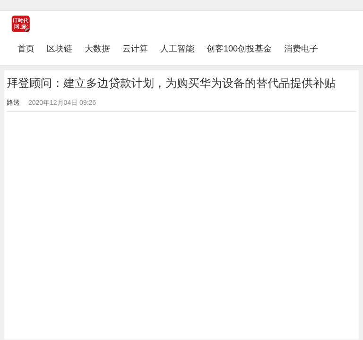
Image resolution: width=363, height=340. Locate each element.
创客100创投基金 (239, 48)
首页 (29, 48)
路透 (13, 102)
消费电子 (301, 48)
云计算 (135, 48)
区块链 (59, 48)
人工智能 (177, 48)
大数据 (97, 48)
